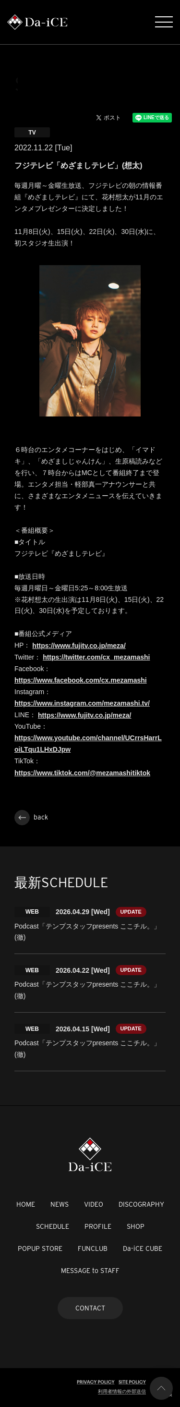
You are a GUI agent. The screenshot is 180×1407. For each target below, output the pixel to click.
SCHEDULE (52, 1226)
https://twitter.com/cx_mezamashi (96, 657)
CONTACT (90, 1308)
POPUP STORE (40, 1248)
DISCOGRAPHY (141, 1204)
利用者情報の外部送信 (122, 1391)
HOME (25, 1204)
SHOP (135, 1226)
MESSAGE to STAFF (90, 1270)
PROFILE (97, 1226)
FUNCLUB (93, 1248)
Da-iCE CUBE (142, 1248)
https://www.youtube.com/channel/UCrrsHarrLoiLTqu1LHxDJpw (88, 743)
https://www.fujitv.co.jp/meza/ (78, 645)
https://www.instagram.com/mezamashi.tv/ (82, 703)
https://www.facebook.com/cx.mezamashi (80, 680)
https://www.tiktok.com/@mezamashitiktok (82, 773)
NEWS (59, 1204)
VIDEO (93, 1204)
